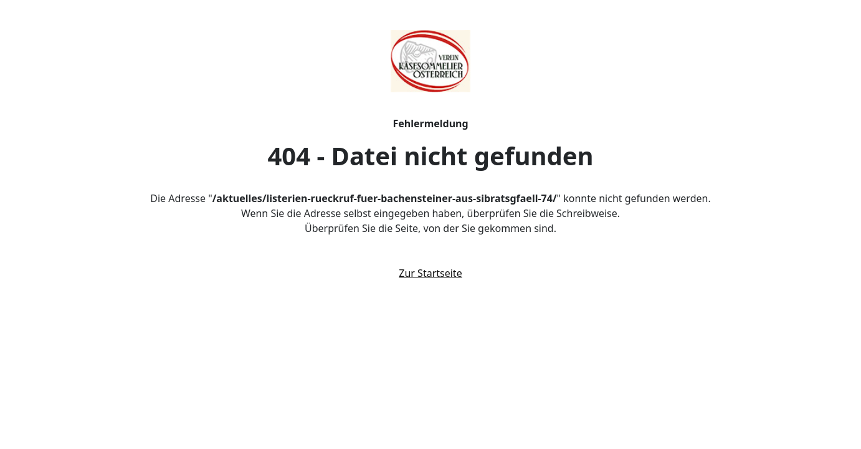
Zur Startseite (430, 273)
